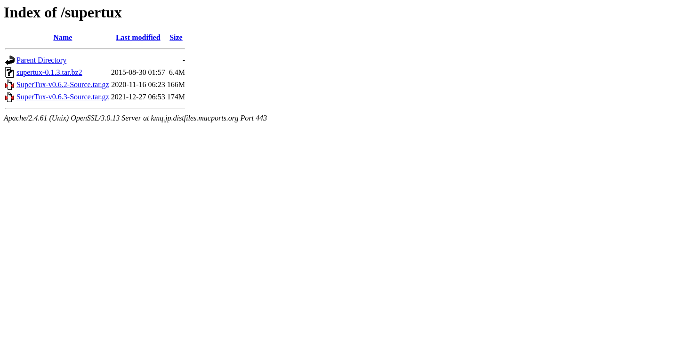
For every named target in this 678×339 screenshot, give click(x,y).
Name (62, 37)
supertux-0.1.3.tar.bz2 (49, 72)
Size (176, 37)
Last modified (138, 37)
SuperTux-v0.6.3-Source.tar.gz (62, 97)
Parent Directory (41, 60)
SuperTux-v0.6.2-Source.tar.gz (62, 85)
